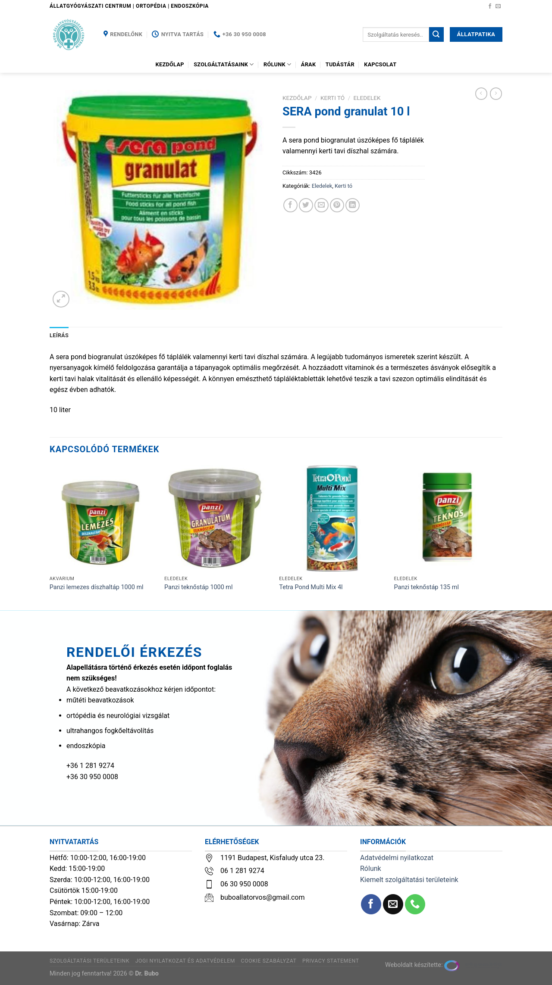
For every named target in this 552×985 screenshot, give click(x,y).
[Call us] (415, 904)
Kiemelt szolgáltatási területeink (409, 880)
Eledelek (367, 97)
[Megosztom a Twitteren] (306, 205)
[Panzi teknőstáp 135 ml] (447, 518)
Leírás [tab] (59, 335)
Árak (308, 64)
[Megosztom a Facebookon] (290, 205)
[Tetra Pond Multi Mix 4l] (332, 518)
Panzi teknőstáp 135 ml (426, 587)
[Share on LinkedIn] (352, 205)
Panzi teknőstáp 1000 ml (198, 587)
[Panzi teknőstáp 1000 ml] (217, 518)
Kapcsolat (380, 64)
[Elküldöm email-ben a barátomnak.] (321, 205)
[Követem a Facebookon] (489, 6)
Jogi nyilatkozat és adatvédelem (185, 961)
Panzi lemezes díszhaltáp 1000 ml (97, 587)
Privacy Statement (330, 961)
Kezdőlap (170, 64)
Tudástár (340, 64)
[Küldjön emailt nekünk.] (498, 6)
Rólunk (277, 64)
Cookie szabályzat (269, 961)
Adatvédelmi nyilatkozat (396, 858)
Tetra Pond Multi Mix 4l (310, 587)
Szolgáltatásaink (224, 64)
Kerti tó (332, 97)
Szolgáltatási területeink (89, 961)
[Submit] (436, 34)
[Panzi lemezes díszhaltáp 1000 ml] (103, 518)
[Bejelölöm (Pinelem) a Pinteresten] (337, 205)
